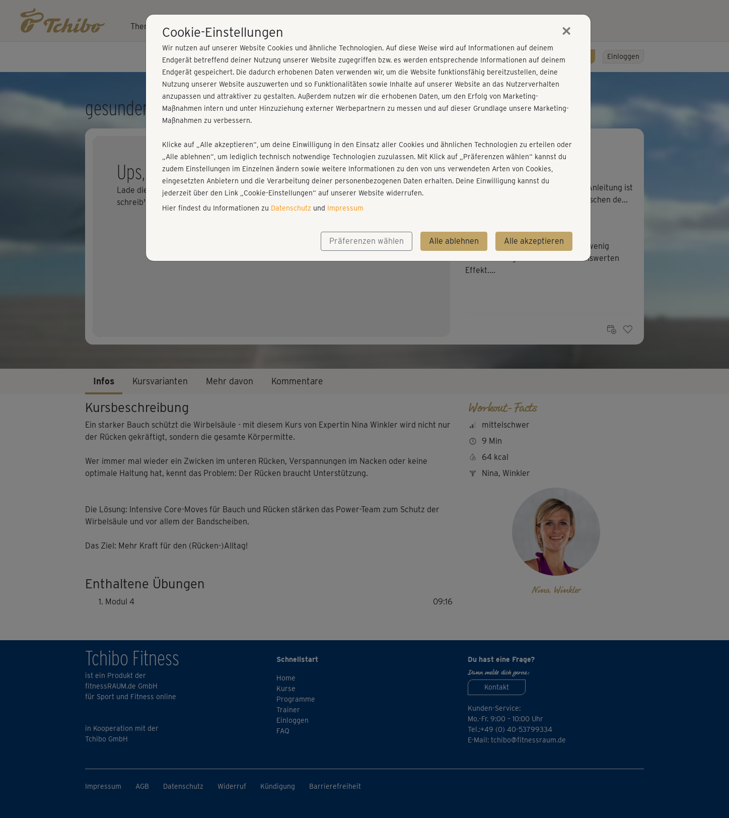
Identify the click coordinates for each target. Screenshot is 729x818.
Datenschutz (291, 208)
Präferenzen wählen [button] (366, 241)
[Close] (566, 31)
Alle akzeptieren (534, 241)
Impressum (345, 208)
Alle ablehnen (454, 241)
